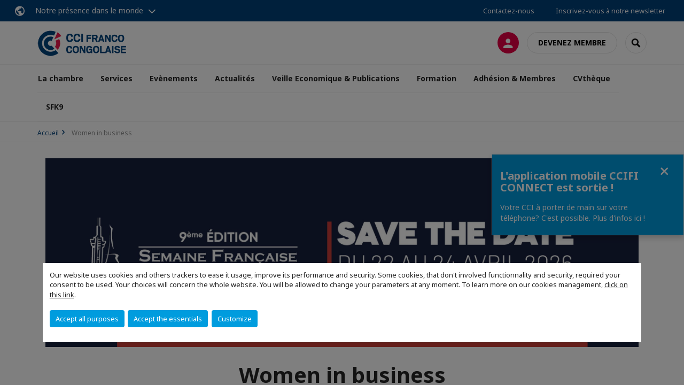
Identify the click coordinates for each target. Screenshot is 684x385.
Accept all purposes (87, 319)
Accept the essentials (168, 319)
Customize (234, 319)
